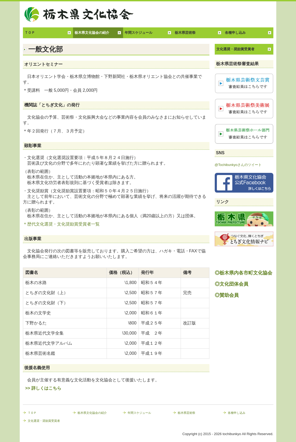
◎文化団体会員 (231, 284)
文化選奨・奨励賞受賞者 (235, 49)
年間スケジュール (138, 33)
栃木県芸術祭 (185, 33)
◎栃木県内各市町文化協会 (243, 273)
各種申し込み (235, 33)
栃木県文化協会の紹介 (92, 33)
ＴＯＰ (30, 33)
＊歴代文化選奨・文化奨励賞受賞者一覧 (61, 224)
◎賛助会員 (227, 295)
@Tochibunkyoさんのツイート (238, 165)
